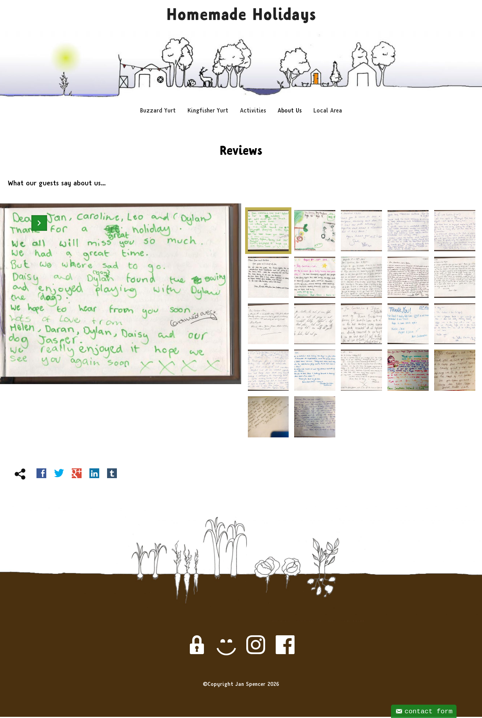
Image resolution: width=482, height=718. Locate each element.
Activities (253, 112)
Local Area (327, 112)
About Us (290, 112)
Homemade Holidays (241, 17)
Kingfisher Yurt (207, 112)
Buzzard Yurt (158, 112)
